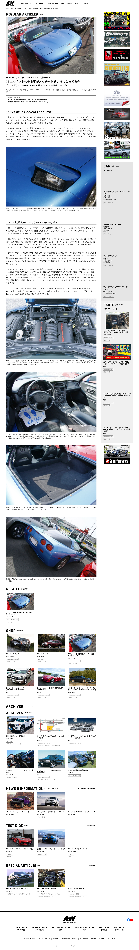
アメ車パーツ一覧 (110, 309)
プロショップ (85, 3)
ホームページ (43, 102)
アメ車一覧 (108, 170)
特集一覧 (91, 866)
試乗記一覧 (90, 826)
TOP (7, 8)
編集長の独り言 (19, 8)
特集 (62, 3)
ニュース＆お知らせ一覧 (86, 788)
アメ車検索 (39, 3)
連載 (76, 3)
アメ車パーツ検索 (52, 3)
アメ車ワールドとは (26, 3)
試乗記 (69, 3)
